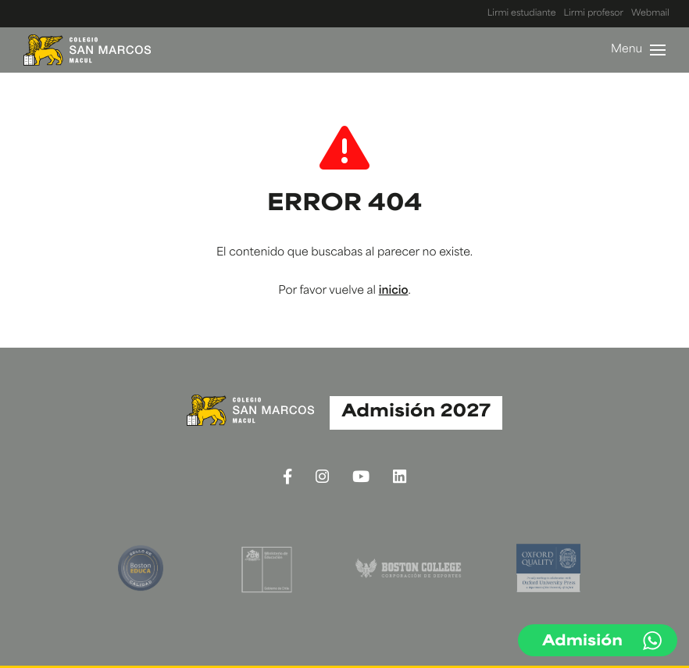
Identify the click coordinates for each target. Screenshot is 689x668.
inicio (394, 291)
